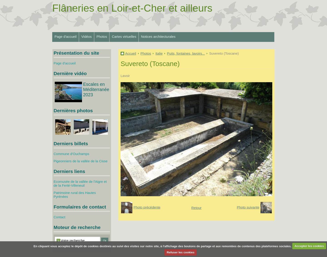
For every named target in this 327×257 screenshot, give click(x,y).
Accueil (130, 53)
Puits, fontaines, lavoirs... (186, 53)
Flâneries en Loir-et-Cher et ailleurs (132, 8)
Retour (196, 208)
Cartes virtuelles (124, 36)
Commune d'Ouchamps (71, 154)
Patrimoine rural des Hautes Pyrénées (75, 194)
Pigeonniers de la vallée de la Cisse (81, 161)
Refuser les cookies (180, 252)
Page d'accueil (65, 36)
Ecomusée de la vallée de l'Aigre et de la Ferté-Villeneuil (80, 183)
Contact (59, 217)
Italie (159, 53)
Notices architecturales (158, 36)
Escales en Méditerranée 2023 (96, 89)
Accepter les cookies (309, 246)
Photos (102, 36)
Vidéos (86, 36)
